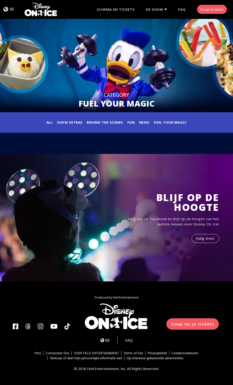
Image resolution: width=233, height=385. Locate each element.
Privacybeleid (157, 353)
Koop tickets (211, 9)
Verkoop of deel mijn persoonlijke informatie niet (86, 358)
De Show (154, 9)
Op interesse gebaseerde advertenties (155, 358)
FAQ (182, 9)
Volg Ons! (205, 238)
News (144, 122)
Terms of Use (133, 353)
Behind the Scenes (105, 122)
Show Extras (70, 122)
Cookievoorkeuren (184, 353)
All (49, 122)
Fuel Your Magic (170, 122)
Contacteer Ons (57, 353)
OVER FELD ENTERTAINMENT (96, 353)
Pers (38, 353)
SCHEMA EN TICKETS (116, 9)
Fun (131, 122)
